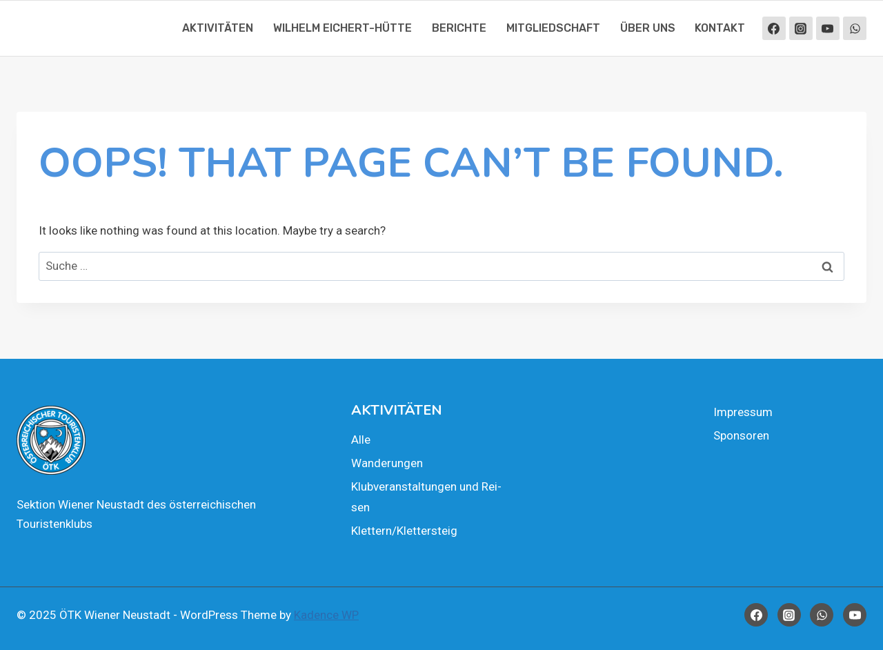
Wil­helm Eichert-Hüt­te (342, 28)
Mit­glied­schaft (553, 28)
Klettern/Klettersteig (404, 531)
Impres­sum (743, 412)
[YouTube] (828, 28)
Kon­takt (720, 28)
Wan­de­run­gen (387, 463)
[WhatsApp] (854, 28)
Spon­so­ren (741, 435)
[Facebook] (774, 28)
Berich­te (459, 28)
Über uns (647, 28)
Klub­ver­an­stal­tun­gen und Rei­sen (426, 497)
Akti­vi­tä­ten (217, 28)
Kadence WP (326, 615)
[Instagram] (801, 28)
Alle (360, 439)
